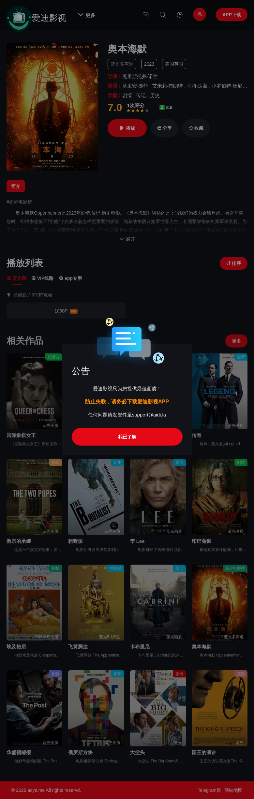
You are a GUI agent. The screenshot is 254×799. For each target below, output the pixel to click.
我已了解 (127, 436)
